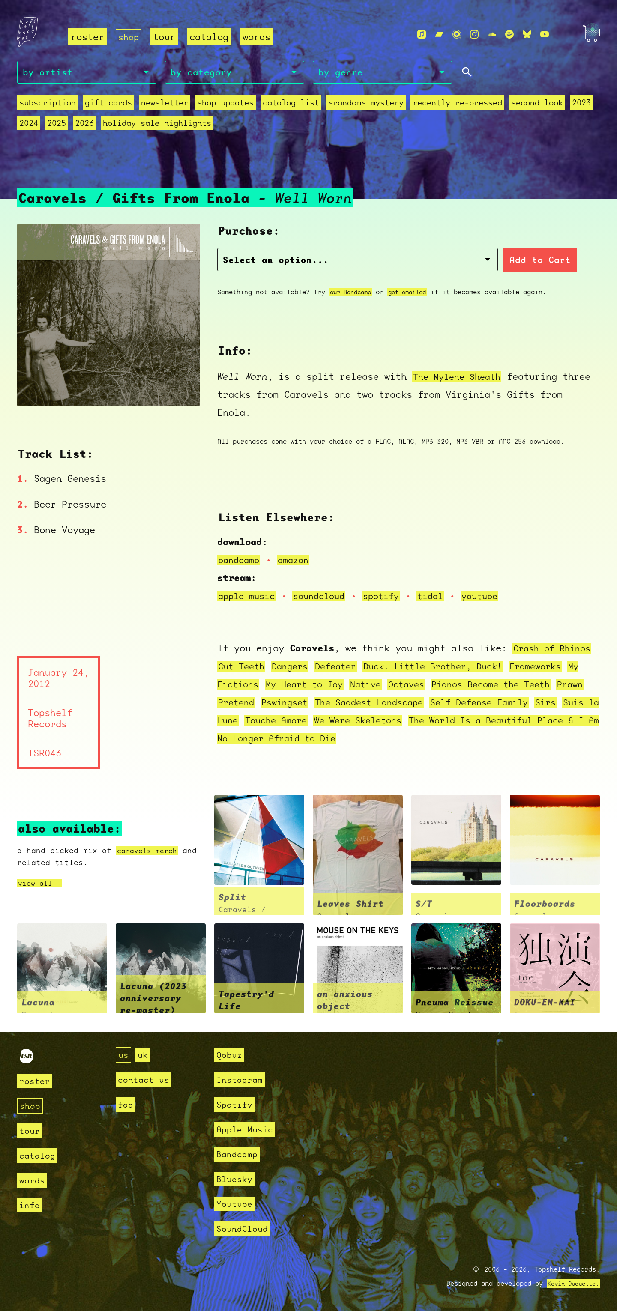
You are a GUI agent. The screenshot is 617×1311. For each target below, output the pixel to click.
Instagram (241, 1079)
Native (394, 685)
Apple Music (247, 1129)
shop (129, 36)
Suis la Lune (281, 721)
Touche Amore (355, 721)
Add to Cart (450, 260)
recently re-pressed (457, 104)
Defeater (344, 667)
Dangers (295, 667)
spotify (391, 597)
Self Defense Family (534, 703)
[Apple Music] (421, 34)
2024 (28, 124)
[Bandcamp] (439, 34)
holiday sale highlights (157, 124)
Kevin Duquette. (570, 1283)
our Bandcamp (353, 292)
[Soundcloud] (492, 34)
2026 (84, 124)
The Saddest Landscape (415, 703)
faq (126, 1104)
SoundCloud (244, 1228)
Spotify (235, 1104)
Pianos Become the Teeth (528, 685)
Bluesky (235, 1179)
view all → (41, 884)
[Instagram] (474, 34)
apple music (248, 597)
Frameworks (559, 667)
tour (166, 36)
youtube (495, 597)
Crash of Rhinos (555, 649)
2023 (581, 104)
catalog (210, 36)
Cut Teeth (243, 667)
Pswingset (325, 703)
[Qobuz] (457, 34)
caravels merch (150, 852)
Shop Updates (225, 104)
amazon (297, 561)
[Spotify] (509, 34)
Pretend (272, 703)
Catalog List (291, 104)
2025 (56, 124)
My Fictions (248, 685)
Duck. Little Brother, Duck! (449, 667)
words (258, 36)
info (30, 1205)
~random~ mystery (366, 104)
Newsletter (164, 104)
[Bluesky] (527, 34)
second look (537, 104)
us (123, 1054)
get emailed (414, 292)
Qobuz (230, 1054)
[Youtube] (544, 34)
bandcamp (240, 561)
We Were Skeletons (443, 721)
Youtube (235, 1203)
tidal (443, 597)
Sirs (229, 721)
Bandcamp (238, 1154)
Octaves (437, 685)
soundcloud (325, 597)
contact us (146, 1079)
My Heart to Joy (328, 685)
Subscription (47, 104)
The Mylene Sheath (460, 377)
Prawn (232, 703)
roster (87, 36)
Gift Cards (108, 104)
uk (144, 1054)
